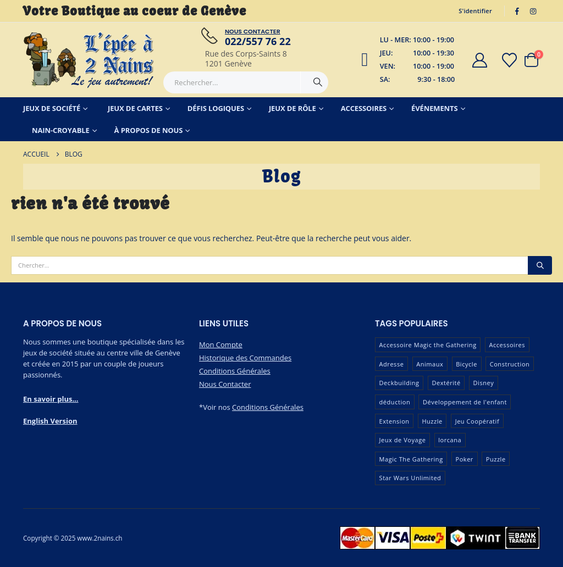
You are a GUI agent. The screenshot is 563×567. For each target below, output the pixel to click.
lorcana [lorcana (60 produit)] (449, 440)
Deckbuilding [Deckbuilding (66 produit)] (399, 383)
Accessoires (364, 108)
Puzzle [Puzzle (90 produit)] (496, 459)
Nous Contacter (225, 384)
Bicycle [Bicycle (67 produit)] (466, 364)
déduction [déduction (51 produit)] (395, 402)
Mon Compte (220, 344)
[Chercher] (318, 82)
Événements (434, 108)
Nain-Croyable (61, 130)
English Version (50, 421)
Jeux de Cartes (135, 108)
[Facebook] (517, 11)
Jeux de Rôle (292, 108)
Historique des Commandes (245, 358)
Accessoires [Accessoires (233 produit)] (507, 345)
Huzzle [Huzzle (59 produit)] (432, 421)
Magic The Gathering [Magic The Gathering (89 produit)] (411, 459)
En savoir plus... (51, 399)
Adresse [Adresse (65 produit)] (391, 364)
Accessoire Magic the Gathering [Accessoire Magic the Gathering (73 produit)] (428, 345)
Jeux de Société (51, 108)
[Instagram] (533, 11)
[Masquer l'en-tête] (89, 59)
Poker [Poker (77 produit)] (464, 459)
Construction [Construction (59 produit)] (510, 364)
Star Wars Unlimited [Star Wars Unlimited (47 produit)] (410, 478)
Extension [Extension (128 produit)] (394, 421)
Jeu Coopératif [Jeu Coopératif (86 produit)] (477, 421)
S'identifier (475, 11)
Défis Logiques (215, 108)
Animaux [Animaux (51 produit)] (429, 364)
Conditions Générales (235, 371)
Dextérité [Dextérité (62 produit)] (446, 383)
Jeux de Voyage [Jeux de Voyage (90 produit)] (402, 440)
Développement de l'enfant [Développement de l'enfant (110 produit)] (465, 402)
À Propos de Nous (148, 130)
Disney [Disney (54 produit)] (483, 383)
